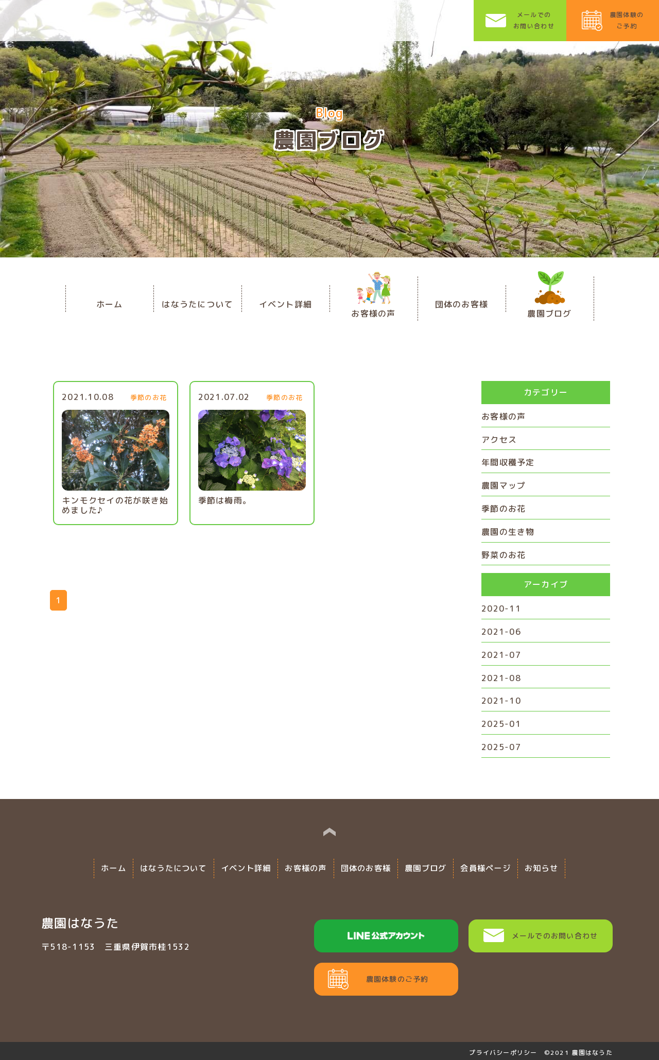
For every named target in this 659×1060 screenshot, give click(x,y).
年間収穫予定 (508, 462)
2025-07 (501, 747)
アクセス (499, 439)
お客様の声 (503, 416)
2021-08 (501, 678)
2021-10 (501, 700)
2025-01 (501, 723)
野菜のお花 (503, 555)
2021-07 (501, 655)
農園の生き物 (508, 531)
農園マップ (503, 485)
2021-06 (501, 631)
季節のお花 (503, 508)
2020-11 (501, 608)
